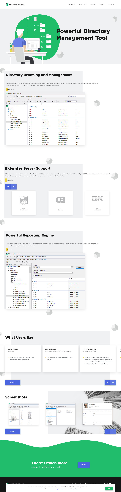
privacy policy (61, 489)
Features (83, 464)
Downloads (82, 4)
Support (101, 4)
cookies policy (73, 489)
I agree (109, 488)
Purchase (92, 4)
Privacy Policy (74, 484)
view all (12, 382)
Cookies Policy (84, 484)
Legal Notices (94, 484)
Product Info (71, 4)
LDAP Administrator (15, 4)
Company (111, 4)
